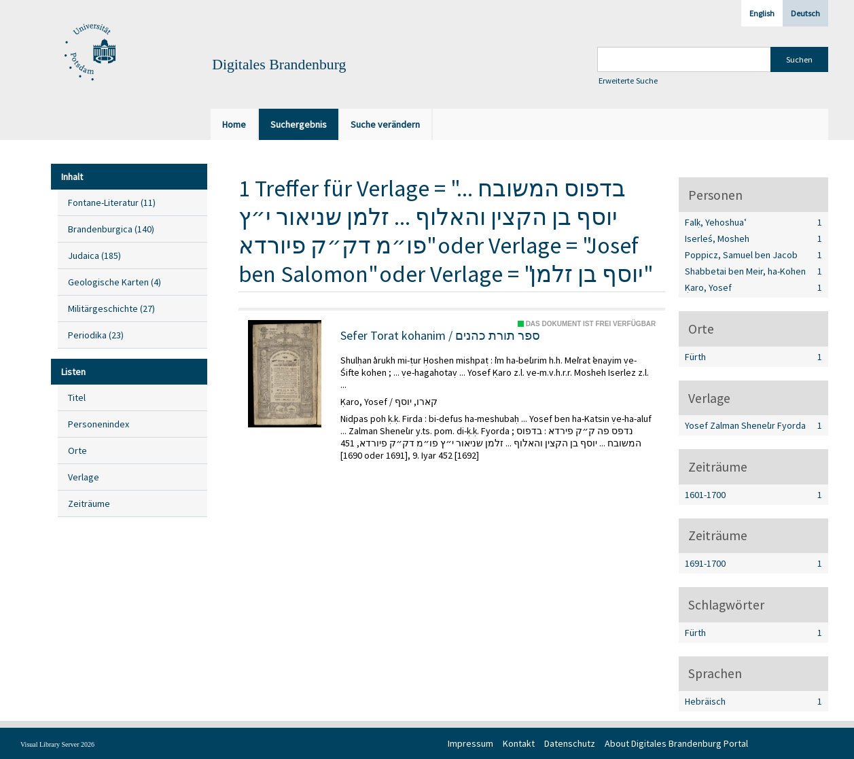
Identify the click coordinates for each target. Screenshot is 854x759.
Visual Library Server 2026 (57, 744)
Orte (77, 450)
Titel (77, 397)
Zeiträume (89, 503)
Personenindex (98, 424)
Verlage (83, 477)
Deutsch (805, 13)
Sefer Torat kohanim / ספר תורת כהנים (440, 335)
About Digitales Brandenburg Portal (676, 743)
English (762, 13)
